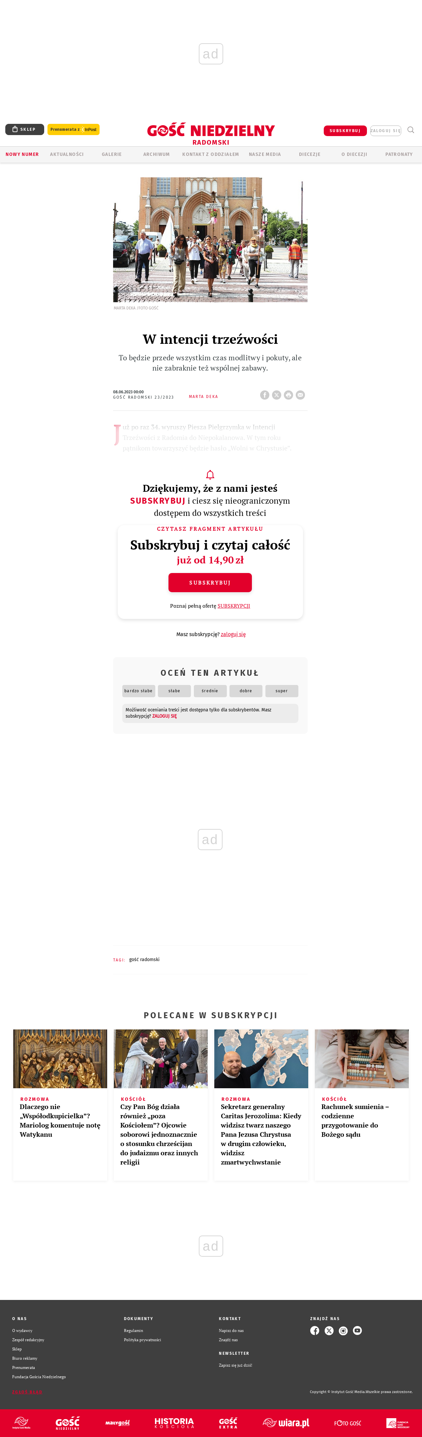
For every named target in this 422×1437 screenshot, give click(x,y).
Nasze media (265, 154)
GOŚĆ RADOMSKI (144, 959)
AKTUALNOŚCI (67, 154)
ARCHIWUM (156, 154)
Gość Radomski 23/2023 (143, 397)
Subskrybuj (158, 501)
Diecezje (309, 154)
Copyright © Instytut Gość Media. (338, 1392)
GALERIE (112, 154)
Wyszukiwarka (411, 130)
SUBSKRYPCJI (234, 605)
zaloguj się (386, 130)
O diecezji (354, 154)
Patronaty (399, 154)
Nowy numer (22, 154)
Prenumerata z (73, 129)
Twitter (278, 393)
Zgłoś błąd (27, 1392)
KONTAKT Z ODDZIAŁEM (210, 154)
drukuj (290, 393)
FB (266, 393)
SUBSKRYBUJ (345, 130)
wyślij (302, 393)
